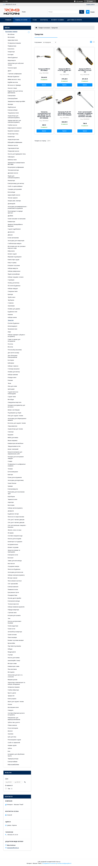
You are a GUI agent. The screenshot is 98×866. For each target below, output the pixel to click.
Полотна (10, 344)
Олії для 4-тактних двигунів (16, 522)
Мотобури (11, 399)
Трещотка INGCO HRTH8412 (44, 69)
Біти (9, 751)
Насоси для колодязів (14, 538)
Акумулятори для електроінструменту (14, 116)
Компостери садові (13, 259)
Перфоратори (12, 46)
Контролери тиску (13, 133)
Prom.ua (58, 861)
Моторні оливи (12, 663)
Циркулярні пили (13, 40)
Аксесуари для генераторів (16, 240)
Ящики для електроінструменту (14, 176)
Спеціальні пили (12, 291)
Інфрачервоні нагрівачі (15, 128)
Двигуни (10, 235)
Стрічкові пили (12, 612)
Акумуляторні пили (13, 139)
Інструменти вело (13, 544)
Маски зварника (12, 440)
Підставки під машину (14, 646)
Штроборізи (11, 496)
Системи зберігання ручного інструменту (16, 714)
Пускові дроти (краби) (14, 598)
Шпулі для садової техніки (16, 701)
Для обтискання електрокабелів (12, 356)
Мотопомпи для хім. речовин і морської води (17, 247)
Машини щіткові (12, 679)
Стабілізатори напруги (14, 243)
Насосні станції (12, 88)
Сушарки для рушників (15, 189)
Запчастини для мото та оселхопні (15, 675)
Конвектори (11, 136)
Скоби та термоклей (14, 742)
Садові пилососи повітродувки (13, 392)
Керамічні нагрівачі (13, 131)
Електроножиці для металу (16, 183)
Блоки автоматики (13, 237)
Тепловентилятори (13, 170)
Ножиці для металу (13, 283)
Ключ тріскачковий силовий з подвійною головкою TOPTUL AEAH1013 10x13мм (84, 114)
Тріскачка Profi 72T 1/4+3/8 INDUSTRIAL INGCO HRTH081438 (64, 113)
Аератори (11, 502)
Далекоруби (11, 203)
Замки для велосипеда (15, 560)
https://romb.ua (11, 845)
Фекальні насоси (13, 145)
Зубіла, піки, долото (14, 722)
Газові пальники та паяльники (16, 218)
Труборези (11, 300)
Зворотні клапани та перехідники (14, 551)
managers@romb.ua (13, 847)
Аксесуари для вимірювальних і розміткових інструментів (17, 207)
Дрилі (9, 70)
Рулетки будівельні (13, 323)
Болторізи (11, 360)
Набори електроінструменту (16, 575)
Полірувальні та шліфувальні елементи (16, 465)
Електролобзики (12, 110)
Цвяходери (11, 389)
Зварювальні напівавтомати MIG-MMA (16, 163)
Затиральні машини (14, 687)
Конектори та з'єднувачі (15, 541)
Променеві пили (12, 329)
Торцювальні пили (13, 113)
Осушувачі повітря (13, 566)
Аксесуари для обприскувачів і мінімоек (17, 419)
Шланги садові (12, 254)
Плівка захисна (12, 725)
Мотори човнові (12, 578)
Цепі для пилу (12, 737)
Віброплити (11, 251)
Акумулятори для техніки (15, 429)
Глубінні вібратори (13, 690)
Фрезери (10, 104)
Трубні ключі (11, 297)
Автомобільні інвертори (15, 631)
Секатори (10, 432)
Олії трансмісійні (13, 583)
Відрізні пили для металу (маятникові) (15, 91)
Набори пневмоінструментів (16, 607)
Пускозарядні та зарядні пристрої (15, 212)
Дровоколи (11, 232)
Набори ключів (12, 317)
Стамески (10, 303)
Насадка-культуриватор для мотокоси (16, 406)
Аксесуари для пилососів (15, 572)
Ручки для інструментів (15, 477)
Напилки (10, 314)
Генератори (11, 51)
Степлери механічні (13, 369)
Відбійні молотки (13, 82)
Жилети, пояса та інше (14, 530)
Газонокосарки (12, 68)
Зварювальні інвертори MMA (16, 101)
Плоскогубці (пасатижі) (15, 349)
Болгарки (10, 54)
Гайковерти (11, 157)
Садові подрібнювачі (14, 229)
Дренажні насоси (13, 173)
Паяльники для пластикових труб (16, 492)
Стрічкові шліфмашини (15, 73)
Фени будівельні (13, 57)
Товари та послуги (44, 28)
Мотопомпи (11, 37)
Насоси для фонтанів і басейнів (14, 622)
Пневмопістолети (13, 589)
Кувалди (10, 294)
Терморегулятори (13, 758)
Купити (44, 85)
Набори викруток (13, 268)
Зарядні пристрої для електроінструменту (14, 121)
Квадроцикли (12, 652)
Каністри (10, 474)
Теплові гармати (13, 198)
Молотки (10, 347)
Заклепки (10, 734)
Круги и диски (12, 693)
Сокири (10, 461)
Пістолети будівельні (14, 285)
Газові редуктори (13, 626)
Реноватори (11, 180)
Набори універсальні (14, 271)
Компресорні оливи (13, 666)
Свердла (10, 710)
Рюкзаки (10, 380)
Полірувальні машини (14, 43)
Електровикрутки (13, 489)
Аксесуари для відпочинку (16, 480)
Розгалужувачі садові (14, 739)
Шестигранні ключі (13, 707)
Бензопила (11, 49)
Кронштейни (11, 643)
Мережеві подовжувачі (14, 256)
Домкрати (11, 511)
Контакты (44, 20)
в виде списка (94, 42)
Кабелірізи (11, 363)
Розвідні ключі (12, 377)
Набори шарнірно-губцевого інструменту (16, 335)
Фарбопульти (12, 107)
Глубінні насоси (12, 125)
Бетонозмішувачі (13, 471)
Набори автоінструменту (15, 508)
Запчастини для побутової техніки (16, 64)
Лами (9, 332)
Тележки (10, 469)
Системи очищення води (15, 535)
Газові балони (12, 483)
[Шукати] (81, 12)
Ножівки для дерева (14, 309)
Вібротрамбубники (13, 764)
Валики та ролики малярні (16, 640)
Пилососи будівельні (14, 569)
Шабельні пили (12, 159)
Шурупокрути (12, 60)
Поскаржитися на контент (49, 863)
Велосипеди (11, 192)
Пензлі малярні (12, 637)
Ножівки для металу (14, 371)
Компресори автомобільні (15, 443)
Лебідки (10, 649)
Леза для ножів (12, 386)
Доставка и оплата (74, 20)
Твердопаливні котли (14, 446)
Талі (9, 618)
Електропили (11, 95)
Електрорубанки (13, 98)
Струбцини (11, 280)
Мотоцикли (11, 672)
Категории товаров (11, 31)
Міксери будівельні (13, 76)
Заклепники (11, 306)
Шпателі (10, 731)
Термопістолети (12, 499)
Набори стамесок (13, 366)
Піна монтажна (12, 669)
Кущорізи (10, 434)
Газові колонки (12, 634)
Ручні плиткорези (13, 728)
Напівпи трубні (12, 745)
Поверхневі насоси (13, 151)
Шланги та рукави (13, 547)
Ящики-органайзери (14, 274)
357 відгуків (79, 1)
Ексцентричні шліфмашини (16, 167)
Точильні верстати (13, 604)
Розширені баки (12, 595)
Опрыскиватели (12, 426)
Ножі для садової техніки (15, 415)
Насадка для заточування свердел (16, 457)
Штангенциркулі (12, 326)
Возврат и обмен (57, 20)
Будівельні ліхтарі (13, 514)
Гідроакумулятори (13, 148)
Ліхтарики (10, 533)
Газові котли (11, 628)
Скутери (10, 654)
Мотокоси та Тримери (14, 85)
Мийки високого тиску (14, 79)
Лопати (10, 704)
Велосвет (10, 557)
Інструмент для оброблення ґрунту (16, 755)
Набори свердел (13, 288)
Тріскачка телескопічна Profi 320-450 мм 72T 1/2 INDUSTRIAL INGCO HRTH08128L (44, 115)
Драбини (10, 215)
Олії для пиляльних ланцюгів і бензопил (17, 526)
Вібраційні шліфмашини (15, 142)
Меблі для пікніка (13, 437)
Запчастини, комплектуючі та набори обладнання (16, 683)
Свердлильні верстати (14, 402)
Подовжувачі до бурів (14, 412)
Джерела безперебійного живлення (15, 225)
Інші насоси (11, 563)
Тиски (9, 383)
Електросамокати (13, 586)
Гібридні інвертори (13, 609)
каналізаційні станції (14, 660)
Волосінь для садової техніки (17, 423)
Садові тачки (12, 396)
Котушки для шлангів (14, 615)
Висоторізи (11, 505)
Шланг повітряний (13, 449)
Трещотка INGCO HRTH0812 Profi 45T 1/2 (85, 70)
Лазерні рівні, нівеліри (14, 200)
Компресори (11, 221)
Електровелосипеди (14, 601)
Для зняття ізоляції (13, 352)
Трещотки (10, 320)
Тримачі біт (11, 696)
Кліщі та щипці (12, 262)
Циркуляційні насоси (14, 195)
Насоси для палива (14, 657)
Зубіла (10, 748)
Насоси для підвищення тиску (17, 154)
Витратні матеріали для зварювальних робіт (15, 452)
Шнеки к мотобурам (14, 410)
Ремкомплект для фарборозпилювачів (14, 718)
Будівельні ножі (12, 311)
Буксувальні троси (13, 592)
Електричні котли (13, 555)
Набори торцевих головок (15, 277)
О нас (35, 20)
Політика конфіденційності (64, 863)
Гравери (10, 486)
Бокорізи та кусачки (14, 265)
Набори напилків (13, 374)
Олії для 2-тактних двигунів (16, 519)
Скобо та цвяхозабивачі (15, 186)
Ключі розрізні (12, 698)
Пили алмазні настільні (15, 581)
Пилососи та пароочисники (16, 516)
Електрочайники (12, 761)
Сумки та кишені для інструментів (14, 340)
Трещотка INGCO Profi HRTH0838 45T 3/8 (64, 70)
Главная (8, 20)
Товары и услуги (21, 20)
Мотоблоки (11, 34)
